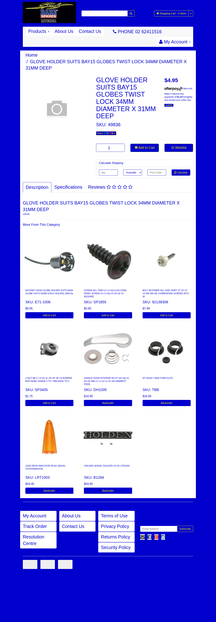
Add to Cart (144, 147)
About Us (64, 31)
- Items (171, 13)
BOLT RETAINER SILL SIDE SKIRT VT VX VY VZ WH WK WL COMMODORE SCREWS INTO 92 (166, 293)
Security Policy (116, 547)
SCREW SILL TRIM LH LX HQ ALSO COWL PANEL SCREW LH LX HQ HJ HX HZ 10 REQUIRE (105, 293)
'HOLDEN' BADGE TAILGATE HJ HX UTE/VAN (107, 466)
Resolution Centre (33, 540)
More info (178, 88)
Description (37, 187)
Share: (106, 133)
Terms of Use (114, 515)
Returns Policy (115, 536)
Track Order (35, 526)
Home (32, 55)
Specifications (68, 187)
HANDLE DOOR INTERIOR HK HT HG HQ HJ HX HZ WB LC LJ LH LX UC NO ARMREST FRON (106, 381)
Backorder (108, 403)
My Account (34, 515)
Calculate (181, 172)
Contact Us (90, 31)
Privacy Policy (115, 526)
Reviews (110, 187)
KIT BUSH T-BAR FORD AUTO (158, 378)
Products (38, 31)
